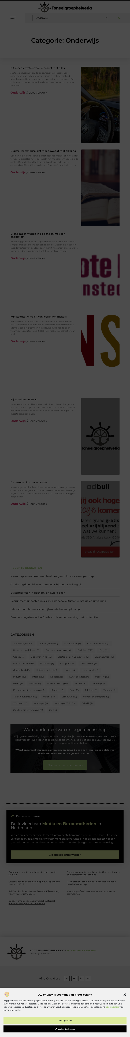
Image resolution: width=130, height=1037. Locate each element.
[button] (125, 1005)
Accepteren (65, 1031)
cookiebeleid (112, 1017)
